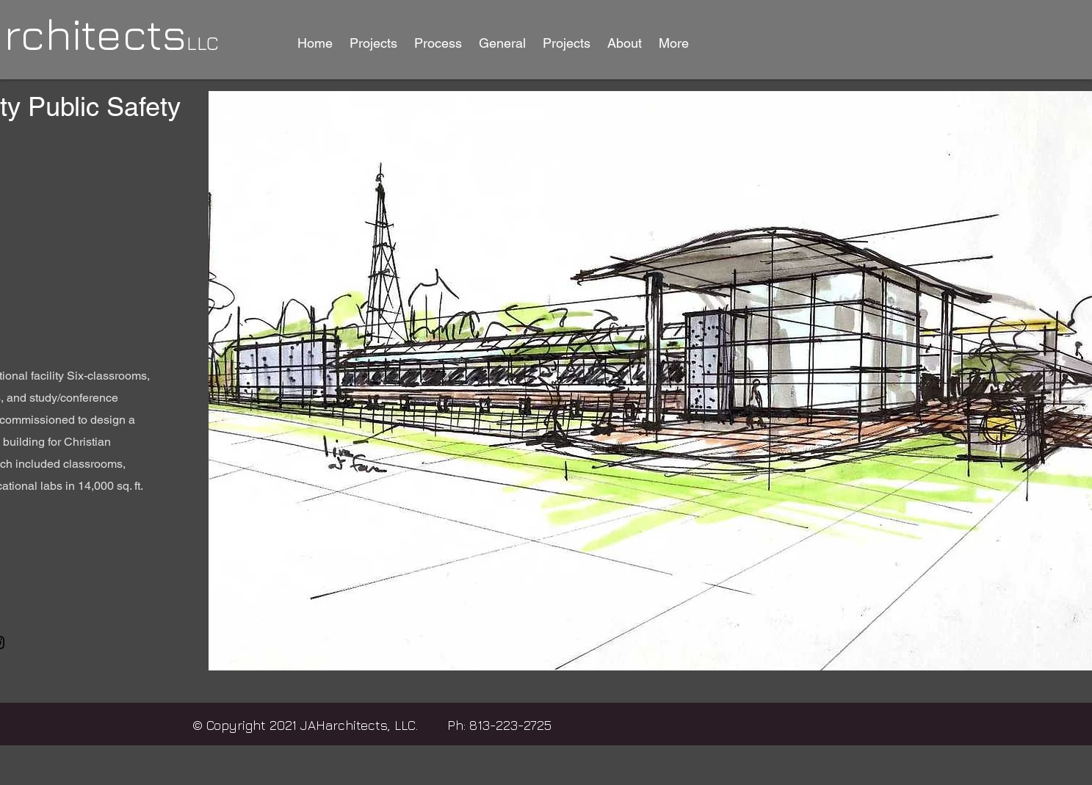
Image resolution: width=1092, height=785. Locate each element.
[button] (373, 43)
